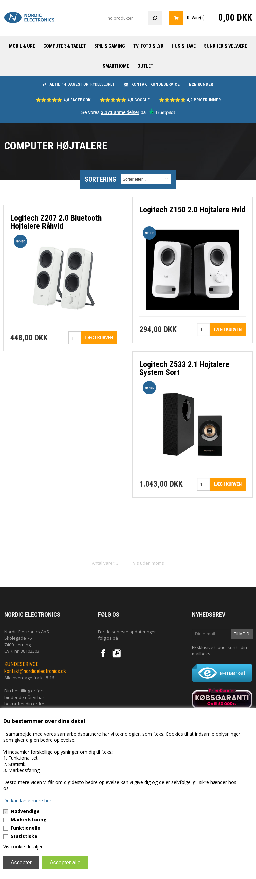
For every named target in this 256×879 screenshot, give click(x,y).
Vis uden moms (148, 563)
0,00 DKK (235, 17)
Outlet (145, 66)
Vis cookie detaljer (23, 846)
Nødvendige (25, 811)
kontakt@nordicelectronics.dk (35, 671)
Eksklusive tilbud (209, 647)
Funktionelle (25, 828)
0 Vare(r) (196, 18)
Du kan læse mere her (27, 800)
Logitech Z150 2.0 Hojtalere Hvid (192, 209)
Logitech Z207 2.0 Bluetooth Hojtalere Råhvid (56, 222)
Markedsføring (29, 819)
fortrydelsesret (79, 84)
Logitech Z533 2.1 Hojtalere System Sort (184, 368)
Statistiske (24, 836)
